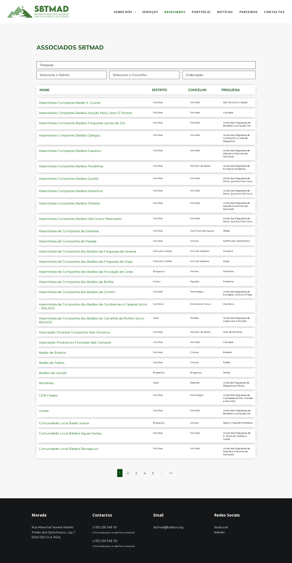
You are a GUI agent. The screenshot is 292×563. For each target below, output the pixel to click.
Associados (174, 12)
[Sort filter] (219, 75)
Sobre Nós (125, 12)
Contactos (274, 12)
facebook (221, 527)
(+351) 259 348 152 (104, 541)
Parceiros (248, 12)
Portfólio (201, 12)
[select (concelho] (144, 75)
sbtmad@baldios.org (168, 527)
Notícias (225, 12)
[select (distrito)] (71, 75)
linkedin (219, 532)
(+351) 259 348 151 (104, 527)
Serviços (150, 12)
